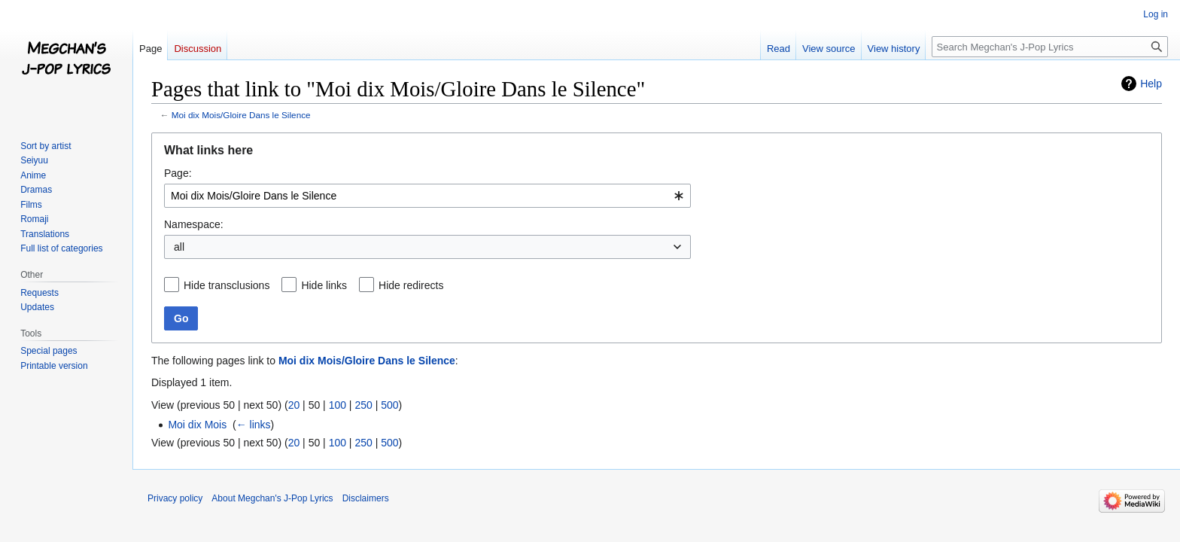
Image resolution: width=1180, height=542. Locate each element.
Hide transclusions (226, 285)
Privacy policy (175, 498)
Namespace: (194, 224)
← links (253, 425)
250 (363, 405)
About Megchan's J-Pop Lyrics (272, 498)
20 (294, 405)
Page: (178, 173)
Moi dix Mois (197, 425)
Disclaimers (365, 498)
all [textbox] (179, 247)
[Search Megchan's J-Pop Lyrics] (1050, 46)
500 (389, 405)
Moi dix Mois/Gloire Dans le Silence (241, 115)
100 (337, 405)
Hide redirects (411, 285)
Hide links (324, 285)
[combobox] (427, 196)
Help (1151, 84)
